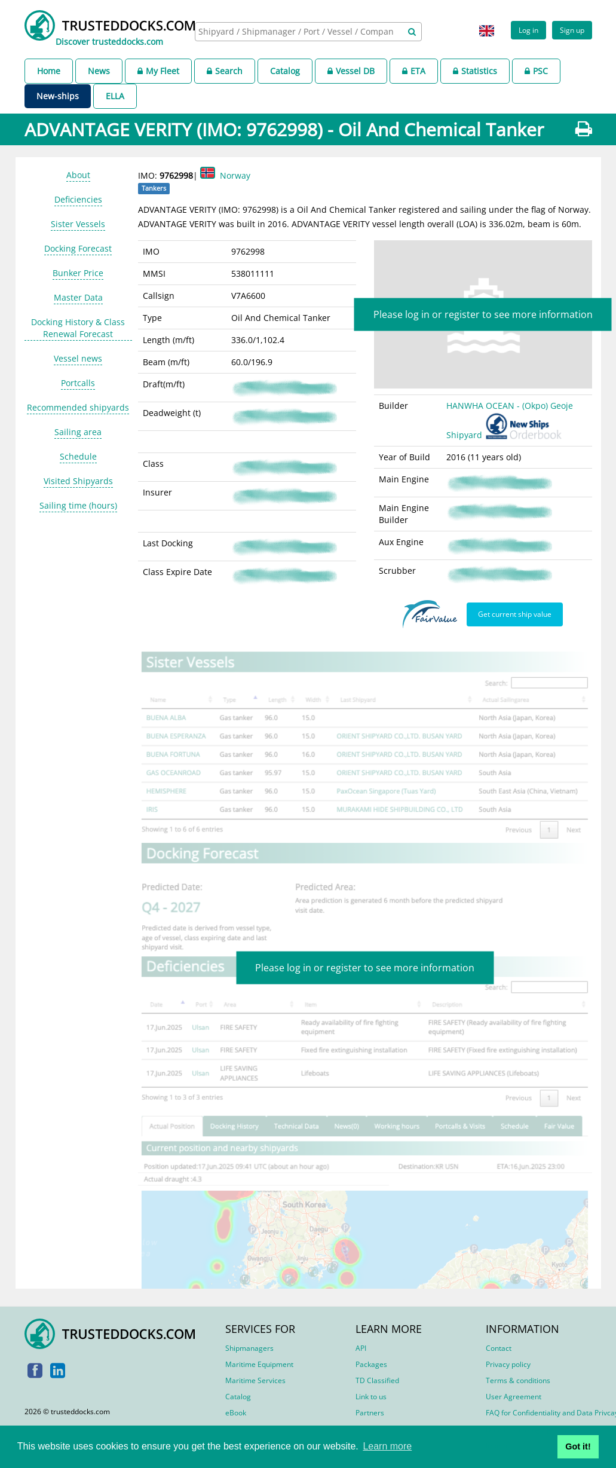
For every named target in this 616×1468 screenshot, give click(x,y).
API (360, 1348)
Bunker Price (78, 273)
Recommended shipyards (78, 407)
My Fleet (158, 71)
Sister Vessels (78, 224)
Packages (371, 1364)
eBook (235, 1413)
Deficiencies (78, 199)
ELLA (115, 96)
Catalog (285, 71)
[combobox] (308, 31)
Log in (528, 30)
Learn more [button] (387, 1446)
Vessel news (78, 358)
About (78, 175)
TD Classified (377, 1380)
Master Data (78, 297)
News (99, 71)
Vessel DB (351, 71)
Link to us (371, 1396)
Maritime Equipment (259, 1364)
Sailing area (78, 432)
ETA (413, 71)
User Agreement (513, 1396)
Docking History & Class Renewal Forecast (78, 328)
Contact (498, 1348)
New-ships (57, 96)
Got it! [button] (577, 1446)
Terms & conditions (518, 1380)
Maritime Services (255, 1380)
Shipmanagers (249, 1348)
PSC (536, 71)
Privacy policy (508, 1364)
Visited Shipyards (78, 481)
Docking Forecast (78, 248)
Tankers (154, 188)
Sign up (572, 30)
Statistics (475, 71)
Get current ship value (514, 614)
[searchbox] (297, 31)
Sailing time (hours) (78, 505)
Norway (235, 175)
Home (48, 71)
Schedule (78, 456)
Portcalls (78, 383)
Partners (369, 1413)
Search (225, 71)
